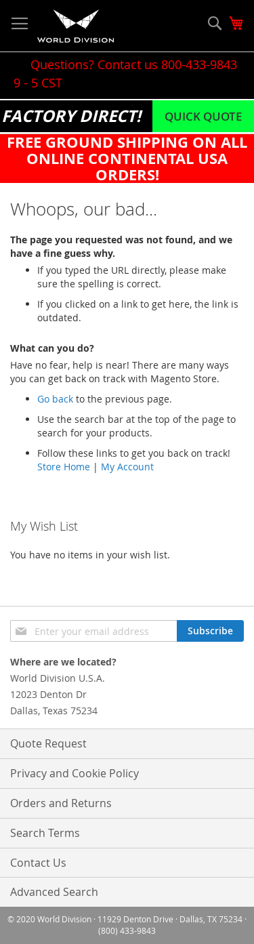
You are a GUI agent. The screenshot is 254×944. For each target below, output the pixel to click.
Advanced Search (54, 891)
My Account (127, 466)
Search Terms (45, 832)
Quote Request (48, 743)
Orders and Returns (61, 803)
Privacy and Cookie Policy (74, 773)
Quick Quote (203, 116)
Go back (55, 398)
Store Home (63, 466)
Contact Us (38, 862)
